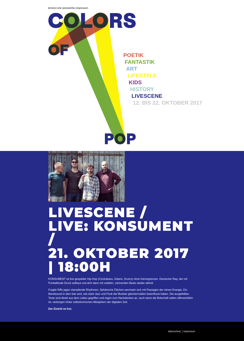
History (142, 89)
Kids (135, 82)
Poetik (133, 55)
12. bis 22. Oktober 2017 (167, 103)
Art (131, 69)
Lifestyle (142, 76)
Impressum (82, 8)
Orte (59, 8)
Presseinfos (69, 8)
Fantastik (140, 62)
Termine (52, 8)
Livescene (147, 96)
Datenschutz (174, 331)
